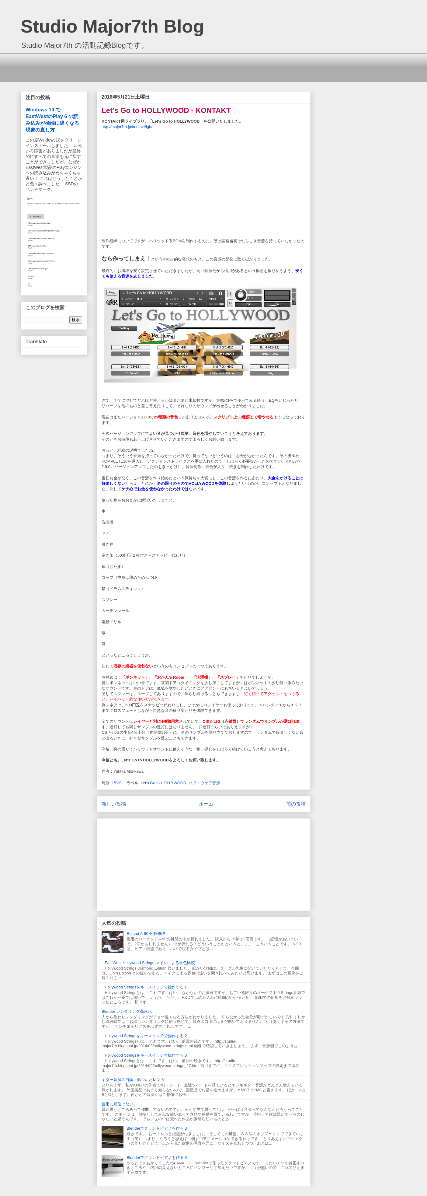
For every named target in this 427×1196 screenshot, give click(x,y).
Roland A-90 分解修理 (146, 933)
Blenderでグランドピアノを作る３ (157, 1128)
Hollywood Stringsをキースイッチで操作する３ (146, 1055)
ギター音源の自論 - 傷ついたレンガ (133, 1079)
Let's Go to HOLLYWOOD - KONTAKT (166, 110)
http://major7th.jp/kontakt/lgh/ (127, 126)
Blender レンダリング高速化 (127, 1011)
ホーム (206, 803)
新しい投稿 (114, 803)
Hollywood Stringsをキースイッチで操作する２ (146, 1035)
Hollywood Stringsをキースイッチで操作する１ (146, 987)
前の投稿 (296, 803)
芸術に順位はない (117, 1104)
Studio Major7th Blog (112, 26)
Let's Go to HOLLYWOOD (163, 783)
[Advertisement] (168, 67)
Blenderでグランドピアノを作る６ (157, 1157)
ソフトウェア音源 (204, 783)
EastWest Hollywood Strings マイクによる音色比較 (150, 962)
